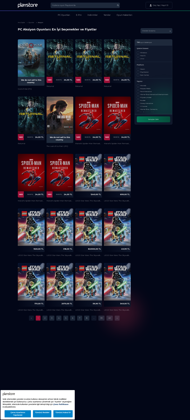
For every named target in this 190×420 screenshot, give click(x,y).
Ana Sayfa (21, 22)
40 (109, 318)
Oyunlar (31, 22)
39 (101, 318)
